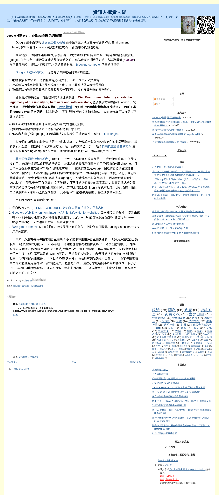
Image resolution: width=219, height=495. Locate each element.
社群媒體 (170, 343)
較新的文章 (12, 362)
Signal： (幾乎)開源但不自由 (166, 117)
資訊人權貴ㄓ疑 (109, 12)
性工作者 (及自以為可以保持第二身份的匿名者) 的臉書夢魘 (181, 401)
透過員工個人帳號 (53, 42)
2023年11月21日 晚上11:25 (32, 304)
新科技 (201, 352)
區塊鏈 (179, 355)
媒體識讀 (194, 321)
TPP (166, 346)
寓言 (206, 340)
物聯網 (189, 349)
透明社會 (169, 324)
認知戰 (166, 321)
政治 (156, 310)
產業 (196, 327)
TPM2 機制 (64, 107)
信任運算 (17, 286)
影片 (164, 334)
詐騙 (178, 331)
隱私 (172, 310)
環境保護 (157, 343)
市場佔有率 (173, 352)
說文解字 (176, 334)
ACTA (206, 349)
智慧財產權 (179, 318)
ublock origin (109, 134)
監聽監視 (172, 314)
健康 (207, 346)
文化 (209, 327)
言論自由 (196, 314)
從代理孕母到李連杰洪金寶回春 (168, 130)
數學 (181, 349)
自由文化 (163, 331)
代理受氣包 (191, 334)
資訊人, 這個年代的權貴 (97, 17)
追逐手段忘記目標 (166, 337)
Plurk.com (182, 297)
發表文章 (159, 99)
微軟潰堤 (182, 340)
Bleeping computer (88, 64)
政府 (188, 310)
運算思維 (164, 349)
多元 (173, 349)
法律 (184, 324)
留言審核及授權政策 (28, 357)
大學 (179, 321)
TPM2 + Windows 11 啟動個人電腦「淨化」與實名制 (69, 208)
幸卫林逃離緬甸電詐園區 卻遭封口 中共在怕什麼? (177, 134)
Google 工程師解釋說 (30, 72)
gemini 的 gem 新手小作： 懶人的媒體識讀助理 (175, 233)
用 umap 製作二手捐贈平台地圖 (168, 224)
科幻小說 (199, 355)
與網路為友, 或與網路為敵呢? (134, 17)
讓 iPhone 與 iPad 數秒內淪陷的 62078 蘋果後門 (176, 392)
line (171, 340)
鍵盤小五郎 (159, 358)
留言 (157, 104)
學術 (199, 331)
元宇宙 (170, 355)
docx (209, 343)
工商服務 (188, 355)
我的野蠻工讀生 (160, 369)
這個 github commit (25, 227)
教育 (194, 318)
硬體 (198, 349)
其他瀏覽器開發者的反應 (32, 159)
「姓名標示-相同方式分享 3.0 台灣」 (187, 469)
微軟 (184, 327)
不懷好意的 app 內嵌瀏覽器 (166, 383)
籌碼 (210, 352)
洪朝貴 (168, 465)
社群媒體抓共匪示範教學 (164, 433)
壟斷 (189, 331)
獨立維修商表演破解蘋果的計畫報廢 (170, 396)
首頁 (74, 362)
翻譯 (154, 349)
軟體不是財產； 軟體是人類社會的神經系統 (173, 378)
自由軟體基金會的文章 (116, 146)
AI (153, 352)
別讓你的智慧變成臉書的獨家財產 (169, 405)
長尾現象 (198, 343)
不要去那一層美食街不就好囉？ (168, 167)
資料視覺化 (196, 346)
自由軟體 (207, 334)
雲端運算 (26, 286)
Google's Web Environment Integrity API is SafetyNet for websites (55, 212)
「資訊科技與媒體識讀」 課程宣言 (169, 142)
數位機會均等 (188, 352)
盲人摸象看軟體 (160, 374)
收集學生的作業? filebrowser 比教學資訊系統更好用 (178, 211)
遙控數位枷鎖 (37, 286)
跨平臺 (209, 355)
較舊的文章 (135, 362)
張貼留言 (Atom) (22, 369)
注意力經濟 (159, 318)
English (161, 352)
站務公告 (195, 340)
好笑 (158, 346)
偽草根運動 (160, 355)
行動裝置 (184, 343)
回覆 (15, 314)
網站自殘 (183, 346)
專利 (174, 346)
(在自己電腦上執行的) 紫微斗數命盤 (170, 228)
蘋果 (171, 327)
